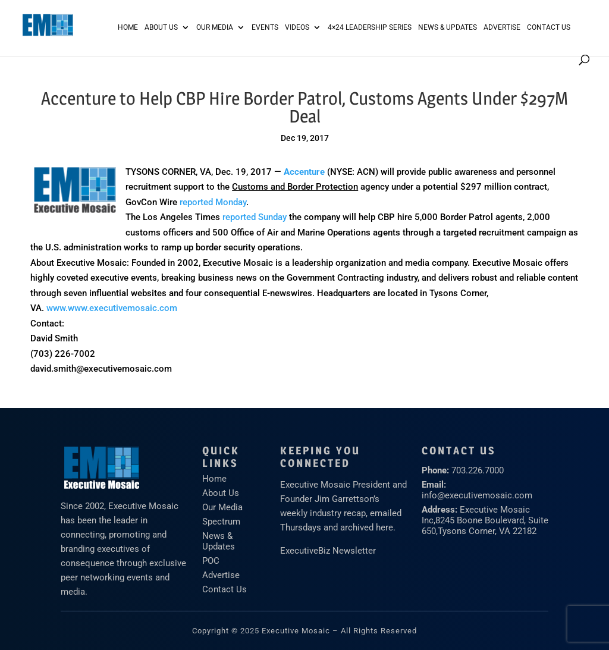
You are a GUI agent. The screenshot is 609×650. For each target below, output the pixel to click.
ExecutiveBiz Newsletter (328, 550)
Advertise (221, 575)
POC (210, 560)
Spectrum (221, 521)
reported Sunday (254, 217)
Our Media (214, 27)
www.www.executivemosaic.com (111, 308)
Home (128, 27)
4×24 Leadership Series (370, 27)
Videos (297, 27)
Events (265, 27)
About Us (161, 27)
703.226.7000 (477, 470)
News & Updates (447, 27)
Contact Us (548, 27)
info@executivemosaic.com (477, 495)
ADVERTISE (502, 27)
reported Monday (213, 202)
